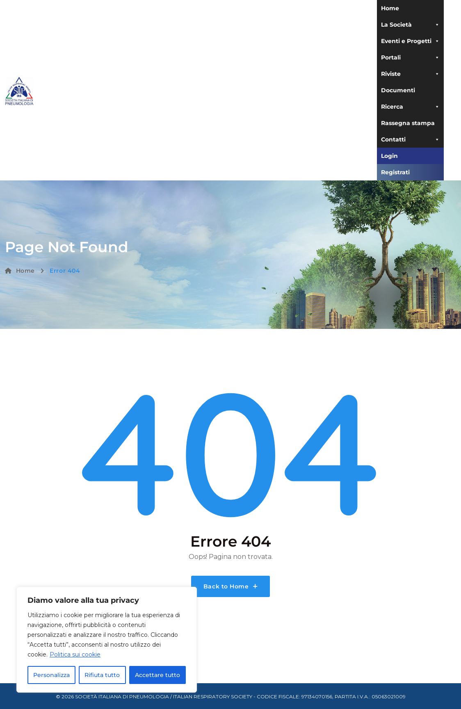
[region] (106, 640)
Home (390, 8)
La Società (410, 24)
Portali (410, 57)
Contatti (410, 139)
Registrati (395, 172)
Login (389, 156)
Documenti (398, 90)
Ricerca (410, 106)
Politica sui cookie (75, 654)
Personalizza (51, 675)
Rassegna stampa (408, 123)
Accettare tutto (157, 675)
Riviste (410, 74)
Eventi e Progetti (410, 41)
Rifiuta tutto (102, 675)
